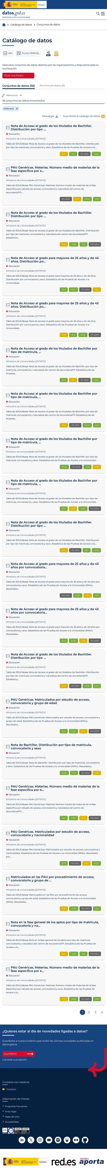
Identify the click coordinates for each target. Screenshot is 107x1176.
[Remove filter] (10, 108)
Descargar (50, 116)
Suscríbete (18, 1053)
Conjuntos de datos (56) (18, 85)
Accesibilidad (12, 1122)
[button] (103, 14)
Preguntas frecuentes (16, 1106)
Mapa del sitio (12, 1116)
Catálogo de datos (21, 24)
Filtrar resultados (13, 75)
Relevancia (11, 95)
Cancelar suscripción (14, 1059)
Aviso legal (10, 1111)
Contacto (11, 1089)
